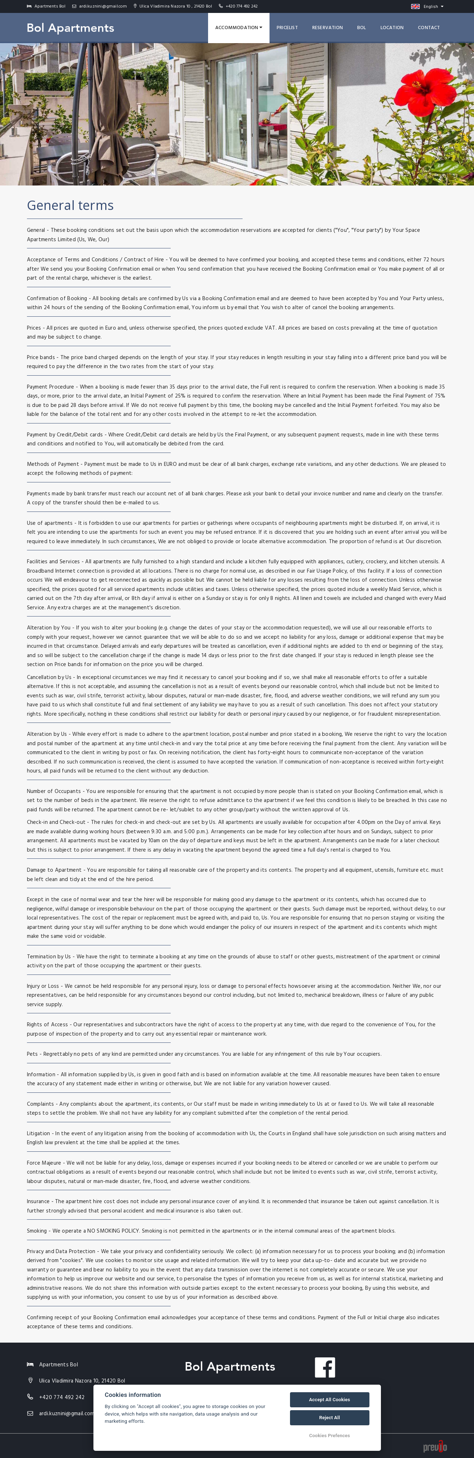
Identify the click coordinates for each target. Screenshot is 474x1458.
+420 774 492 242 (242, 6)
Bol (361, 28)
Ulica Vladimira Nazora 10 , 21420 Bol (173, 6)
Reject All (329, 1417)
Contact (429, 28)
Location (392, 28)
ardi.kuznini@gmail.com (99, 6)
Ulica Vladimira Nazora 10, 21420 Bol (82, 1381)
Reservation (327, 28)
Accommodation (238, 28)
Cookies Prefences (329, 1435)
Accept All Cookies (329, 1399)
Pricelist (287, 28)
